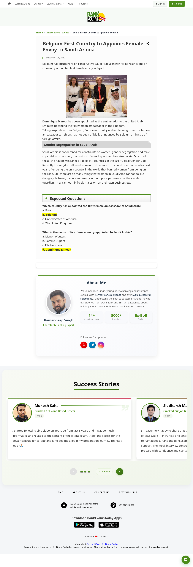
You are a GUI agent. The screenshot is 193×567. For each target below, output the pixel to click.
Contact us (101, 505)
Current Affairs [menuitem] (22, 3)
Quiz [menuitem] (70, 3)
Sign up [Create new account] (177, 3)
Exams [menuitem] (37, 3)
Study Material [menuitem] (54, 3)
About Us (79, 505)
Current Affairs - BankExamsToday (102, 557)
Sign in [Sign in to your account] (160, 3)
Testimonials (128, 505)
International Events (58, 32)
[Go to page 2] (85, 484)
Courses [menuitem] (83, 3)
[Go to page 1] (81, 484)
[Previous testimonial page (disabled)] (73, 484)
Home (39, 32)
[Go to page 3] (89, 484)
